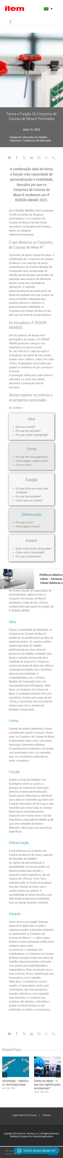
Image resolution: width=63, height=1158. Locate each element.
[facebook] (17, 157)
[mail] (46, 157)
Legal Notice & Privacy (24, 1115)
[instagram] (39, 157)
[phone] (54, 157)
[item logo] (14, 7)
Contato (46, 1115)
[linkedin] (31, 157)
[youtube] (9, 157)
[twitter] (24, 157)
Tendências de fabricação (37, 140)
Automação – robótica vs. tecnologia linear (15, 1082)
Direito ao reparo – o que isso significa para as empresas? (47, 1084)
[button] (45, 8)
